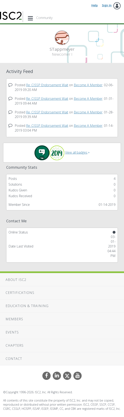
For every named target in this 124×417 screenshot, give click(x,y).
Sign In (107, 5)
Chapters (15, 345)
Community (44, 17)
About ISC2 (16, 279)
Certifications (20, 292)
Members (14, 319)
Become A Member (88, 85)
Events (12, 332)
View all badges (76, 152)
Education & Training (27, 306)
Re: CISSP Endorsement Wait (47, 85)
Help (94, 5)
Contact (14, 358)
